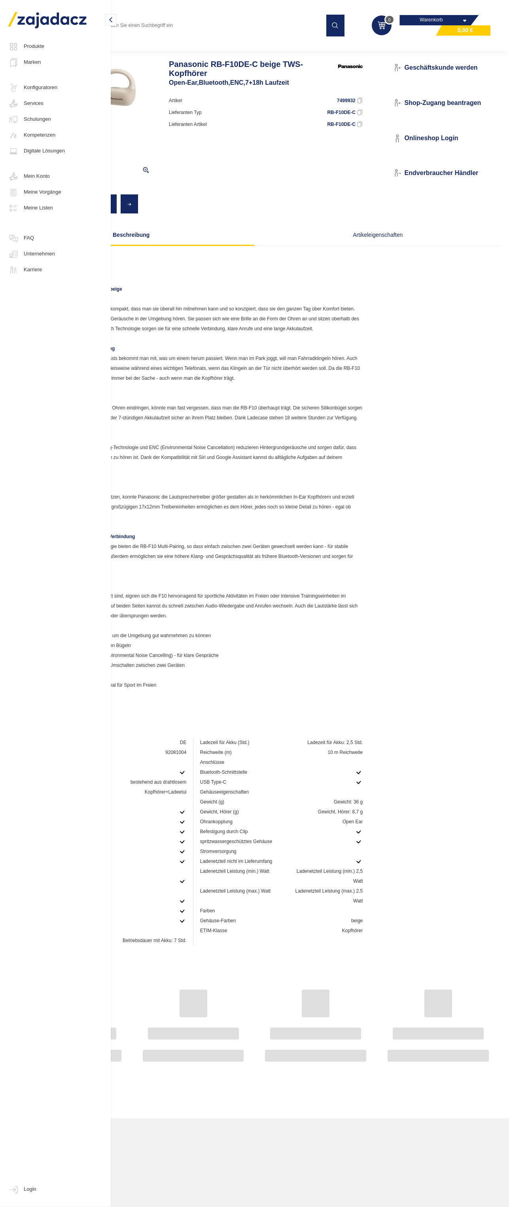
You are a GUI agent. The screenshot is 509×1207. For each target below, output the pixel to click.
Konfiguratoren (32, 87)
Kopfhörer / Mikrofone (179, 49)
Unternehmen (31, 254)
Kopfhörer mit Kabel (237, 49)
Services (26, 103)
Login (22, 1189)
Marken (24, 62)
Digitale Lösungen (36, 151)
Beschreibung (190, 250)
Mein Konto (29, 176)
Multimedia (132, 49)
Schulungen (29, 119)
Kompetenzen (31, 135)
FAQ (21, 238)
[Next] (217, 219)
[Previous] (201, 219)
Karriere (25, 270)
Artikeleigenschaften (332, 250)
